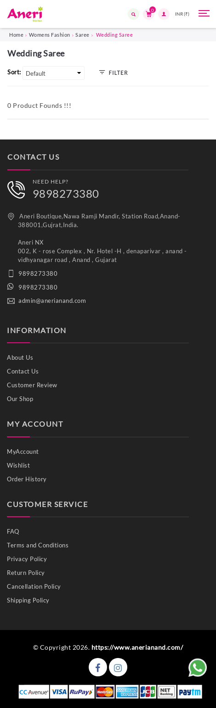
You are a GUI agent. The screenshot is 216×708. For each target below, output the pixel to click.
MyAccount (23, 451)
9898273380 (66, 193)
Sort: (14, 72)
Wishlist (18, 465)
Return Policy (26, 572)
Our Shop (20, 398)
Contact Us (23, 371)
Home (16, 35)
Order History (27, 479)
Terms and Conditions (37, 545)
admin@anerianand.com (52, 300)
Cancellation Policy (34, 586)
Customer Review (32, 385)
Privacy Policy (27, 559)
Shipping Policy (28, 600)
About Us (20, 357)
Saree (82, 35)
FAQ (13, 531)
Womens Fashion (49, 35)
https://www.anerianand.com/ (137, 647)
